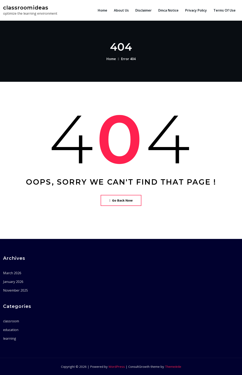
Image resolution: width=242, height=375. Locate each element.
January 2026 (13, 281)
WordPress (116, 366)
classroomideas (25, 7)
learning (9, 338)
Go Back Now (121, 200)
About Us (121, 10)
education (10, 330)
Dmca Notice (168, 10)
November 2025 (15, 290)
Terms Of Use (224, 10)
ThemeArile (173, 366)
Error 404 (128, 59)
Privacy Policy (196, 10)
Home (102, 10)
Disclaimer (143, 10)
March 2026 (12, 273)
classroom (11, 321)
